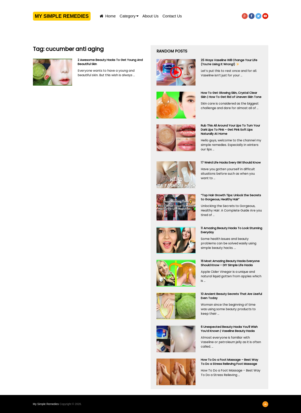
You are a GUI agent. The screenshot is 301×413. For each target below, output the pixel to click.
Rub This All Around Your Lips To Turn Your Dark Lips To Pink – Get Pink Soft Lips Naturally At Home (230, 129)
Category (127, 16)
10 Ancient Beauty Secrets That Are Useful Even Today (231, 296)
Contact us (172, 16)
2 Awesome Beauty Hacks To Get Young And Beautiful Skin (110, 62)
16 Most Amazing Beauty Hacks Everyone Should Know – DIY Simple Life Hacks (230, 263)
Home (108, 16)
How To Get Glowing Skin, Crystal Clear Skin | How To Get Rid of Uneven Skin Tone (231, 95)
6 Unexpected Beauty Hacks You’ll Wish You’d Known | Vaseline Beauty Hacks (229, 329)
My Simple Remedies (62, 16)
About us (150, 16)
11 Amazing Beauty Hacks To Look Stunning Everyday (231, 230)
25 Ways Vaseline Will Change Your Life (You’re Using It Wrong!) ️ (229, 62)
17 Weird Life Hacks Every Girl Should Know (231, 162)
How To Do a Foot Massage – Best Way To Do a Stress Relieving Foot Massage (229, 362)
